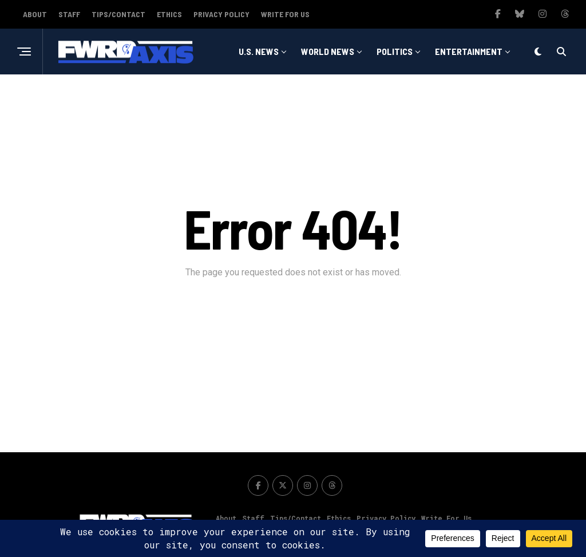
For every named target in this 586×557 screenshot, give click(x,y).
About (35, 14)
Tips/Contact (118, 14)
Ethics (169, 14)
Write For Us (285, 14)
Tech (397, 98)
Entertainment (468, 51)
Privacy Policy (221, 14)
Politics (395, 51)
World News (327, 51)
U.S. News (259, 51)
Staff (69, 14)
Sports (349, 98)
